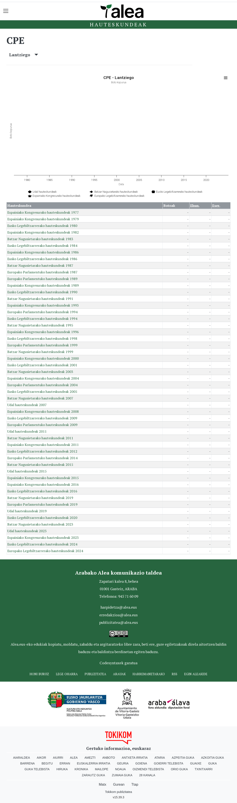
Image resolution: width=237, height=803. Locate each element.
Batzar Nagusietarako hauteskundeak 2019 (40, 497)
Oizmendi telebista (148, 769)
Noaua (120, 769)
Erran (65, 763)
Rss (174, 674)
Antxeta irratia (135, 757)
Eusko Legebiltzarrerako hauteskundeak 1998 (42, 338)
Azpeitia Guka (183, 757)
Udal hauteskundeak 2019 (27, 511)
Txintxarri (203, 769)
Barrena (27, 763)
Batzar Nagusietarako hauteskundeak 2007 (40, 398)
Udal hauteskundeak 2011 (27, 431)
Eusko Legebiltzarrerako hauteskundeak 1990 (42, 292)
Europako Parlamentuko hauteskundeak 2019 (42, 504)
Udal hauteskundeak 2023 (27, 531)
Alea (74, 757)
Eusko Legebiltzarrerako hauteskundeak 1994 (42, 318)
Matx (102, 784)
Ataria (160, 757)
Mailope (101, 769)
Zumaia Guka (122, 775)
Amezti (90, 757)
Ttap (134, 784)
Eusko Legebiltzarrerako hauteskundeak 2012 (42, 451)
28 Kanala (147, 775)
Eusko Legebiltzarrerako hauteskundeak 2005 (42, 391)
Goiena (141, 763)
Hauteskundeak (118, 24)
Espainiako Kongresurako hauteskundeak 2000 (43, 358)
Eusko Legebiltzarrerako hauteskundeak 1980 (42, 225)
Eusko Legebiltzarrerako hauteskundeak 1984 (42, 245)
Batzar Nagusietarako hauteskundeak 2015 (40, 464)
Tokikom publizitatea (118, 792)
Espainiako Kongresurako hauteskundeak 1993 (43, 305)
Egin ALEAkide (195, 674)
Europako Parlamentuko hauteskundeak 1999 (42, 345)
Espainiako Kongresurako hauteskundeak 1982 (43, 232)
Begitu (47, 763)
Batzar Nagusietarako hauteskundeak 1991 (40, 298)
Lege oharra (67, 674)
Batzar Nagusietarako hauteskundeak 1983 (40, 239)
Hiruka (62, 769)
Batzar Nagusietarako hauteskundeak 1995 (40, 325)
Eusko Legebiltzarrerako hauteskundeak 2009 (42, 418)
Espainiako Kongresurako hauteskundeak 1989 (43, 285)
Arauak (119, 674)
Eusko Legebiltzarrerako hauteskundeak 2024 (42, 544)
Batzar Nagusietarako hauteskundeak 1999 (40, 351)
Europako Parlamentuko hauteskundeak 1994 (42, 312)
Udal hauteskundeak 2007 (27, 404)
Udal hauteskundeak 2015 (27, 471)
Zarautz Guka (93, 775)
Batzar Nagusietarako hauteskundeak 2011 (40, 438)
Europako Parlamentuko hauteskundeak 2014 (42, 458)
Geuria (123, 763)
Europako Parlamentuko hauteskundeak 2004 (42, 385)
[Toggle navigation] (5, 11)
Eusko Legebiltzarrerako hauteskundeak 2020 (42, 517)
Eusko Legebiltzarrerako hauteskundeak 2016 (42, 491)
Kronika (81, 769)
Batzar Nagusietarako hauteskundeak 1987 (40, 265)
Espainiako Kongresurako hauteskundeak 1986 (43, 252)
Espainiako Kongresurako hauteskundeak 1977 (43, 212)
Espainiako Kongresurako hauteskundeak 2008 (43, 411)
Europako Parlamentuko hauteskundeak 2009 (42, 424)
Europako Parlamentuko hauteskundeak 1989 (42, 278)
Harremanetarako (149, 674)
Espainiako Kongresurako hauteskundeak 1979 (43, 219)
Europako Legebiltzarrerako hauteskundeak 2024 (45, 550)
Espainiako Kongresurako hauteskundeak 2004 (43, 378)
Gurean (118, 784)
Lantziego (23, 54)
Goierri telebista (168, 763)
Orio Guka (179, 769)
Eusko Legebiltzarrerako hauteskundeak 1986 (42, 258)
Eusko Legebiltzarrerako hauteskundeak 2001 (42, 365)
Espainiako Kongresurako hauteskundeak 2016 (43, 484)
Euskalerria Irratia (93, 763)
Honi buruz (39, 674)
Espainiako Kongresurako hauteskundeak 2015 (43, 477)
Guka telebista (36, 769)
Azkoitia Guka (212, 757)
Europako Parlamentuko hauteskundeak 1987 (42, 272)
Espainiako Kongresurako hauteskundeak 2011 (43, 444)
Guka (212, 763)
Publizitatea (95, 674)
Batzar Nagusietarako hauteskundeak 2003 (40, 371)
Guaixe (195, 763)
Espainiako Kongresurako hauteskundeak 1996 (43, 331)
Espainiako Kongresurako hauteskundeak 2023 (43, 537)
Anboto (108, 757)
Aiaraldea (21, 757)
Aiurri (58, 757)
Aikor (41, 757)
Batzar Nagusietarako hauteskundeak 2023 (40, 524)
